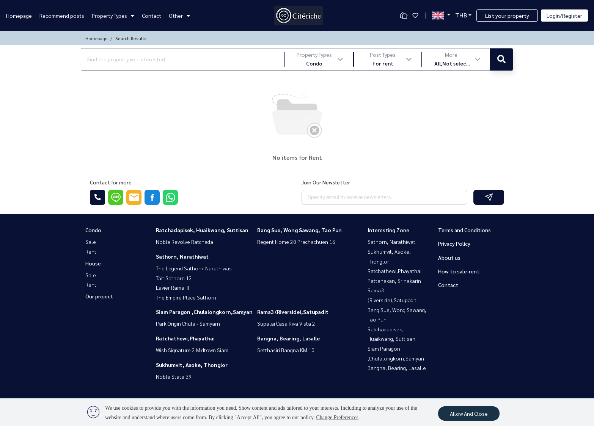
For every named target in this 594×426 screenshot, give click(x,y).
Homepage (19, 15)
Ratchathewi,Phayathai (185, 338)
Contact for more (111, 182)
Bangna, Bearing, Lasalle (288, 338)
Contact (151, 15)
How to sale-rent (458, 271)
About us (449, 257)
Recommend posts (61, 15)
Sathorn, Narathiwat (182, 256)
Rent (90, 251)
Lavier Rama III (172, 287)
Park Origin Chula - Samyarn (188, 323)
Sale (90, 241)
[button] (319, 59)
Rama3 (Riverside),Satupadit (292, 311)
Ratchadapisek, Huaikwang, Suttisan (202, 229)
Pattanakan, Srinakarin (394, 280)
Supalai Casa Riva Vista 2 (286, 323)
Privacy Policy (454, 243)
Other (179, 15)
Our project (99, 296)
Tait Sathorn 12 (174, 278)
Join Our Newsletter (326, 182)
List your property (507, 15)
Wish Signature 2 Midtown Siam (192, 349)
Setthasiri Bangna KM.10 (285, 349)
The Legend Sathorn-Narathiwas (194, 268)
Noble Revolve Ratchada (184, 241)
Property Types (113, 15)
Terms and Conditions (464, 229)
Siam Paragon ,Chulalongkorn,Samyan (204, 311)
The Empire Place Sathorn (186, 297)
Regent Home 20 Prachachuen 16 (296, 241)
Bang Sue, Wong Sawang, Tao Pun (299, 229)
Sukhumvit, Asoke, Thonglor (192, 364)
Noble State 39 (174, 376)
